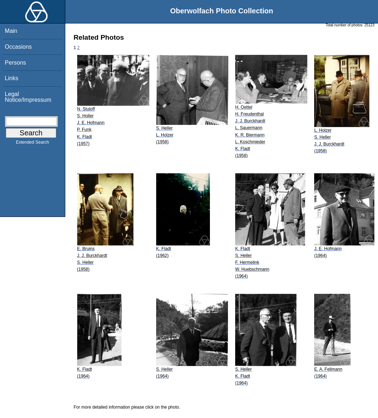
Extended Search (32, 143)
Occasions (18, 47)
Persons (15, 63)
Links (11, 78)
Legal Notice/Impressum (28, 97)
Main (11, 31)
